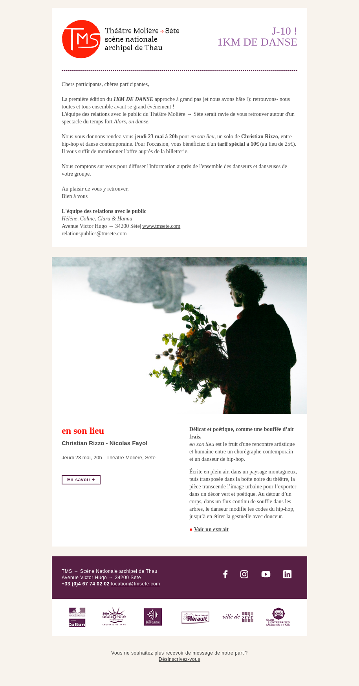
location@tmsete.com (135, 584)
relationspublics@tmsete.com (94, 234)
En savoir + (81, 479)
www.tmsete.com (161, 226)
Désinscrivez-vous (179, 659)
